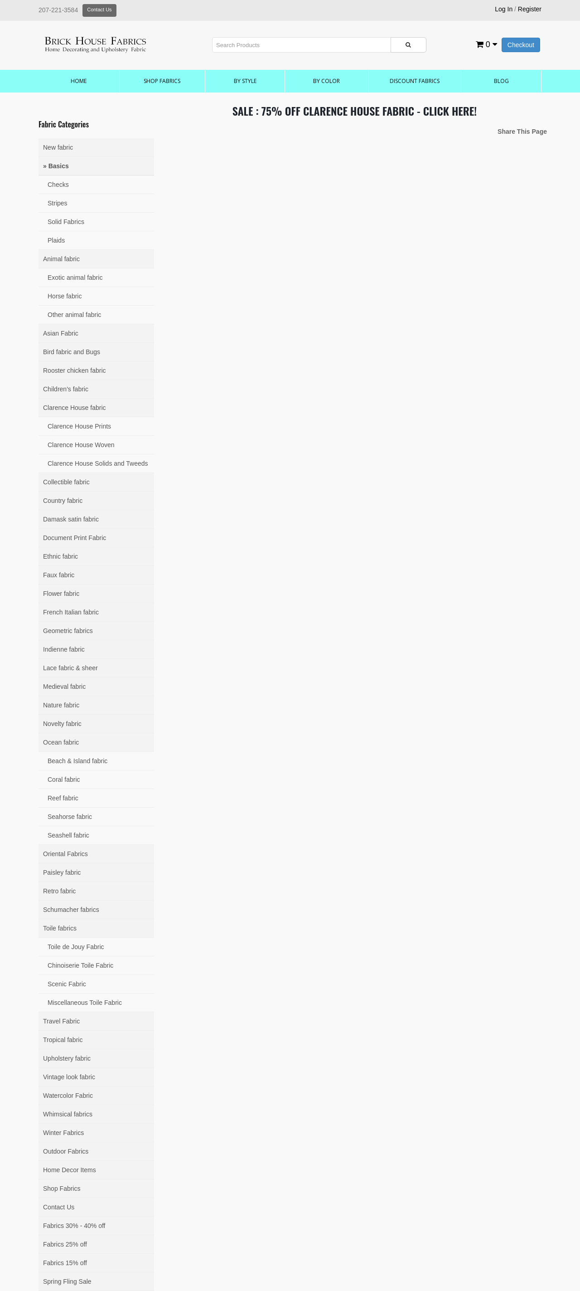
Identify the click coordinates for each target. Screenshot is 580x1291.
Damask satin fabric (71, 519)
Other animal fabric (74, 314)
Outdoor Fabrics (65, 1151)
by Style (245, 81)
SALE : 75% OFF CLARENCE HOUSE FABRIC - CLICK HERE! (354, 110)
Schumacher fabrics (71, 909)
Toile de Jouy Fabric (76, 946)
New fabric (58, 147)
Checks (58, 184)
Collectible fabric (66, 482)
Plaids (56, 240)
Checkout (521, 45)
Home (79, 81)
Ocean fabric (61, 742)
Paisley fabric (62, 872)
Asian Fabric (60, 333)
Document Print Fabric (74, 537)
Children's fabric (65, 389)
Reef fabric (63, 798)
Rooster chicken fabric (74, 370)
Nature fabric (61, 705)
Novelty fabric (62, 723)
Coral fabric (64, 779)
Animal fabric (61, 259)
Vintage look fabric (69, 1077)
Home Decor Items (69, 1170)
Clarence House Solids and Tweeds (98, 463)
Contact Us (99, 9)
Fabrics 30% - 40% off (74, 1225)
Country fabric (62, 500)
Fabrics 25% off (65, 1244)
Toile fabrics (60, 928)
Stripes (58, 203)
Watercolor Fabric (68, 1095)
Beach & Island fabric (77, 761)
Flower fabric (61, 593)
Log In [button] (503, 9)
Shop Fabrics (162, 81)
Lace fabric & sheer (70, 668)
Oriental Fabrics (65, 853)
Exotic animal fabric (75, 277)
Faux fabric (58, 575)
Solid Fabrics (66, 221)
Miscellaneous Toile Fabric (85, 1002)
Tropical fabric (62, 1039)
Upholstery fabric (67, 1058)
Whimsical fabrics (67, 1114)
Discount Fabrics (415, 81)
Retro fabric (59, 891)
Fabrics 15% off (65, 1263)
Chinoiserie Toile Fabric (80, 965)
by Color (326, 81)
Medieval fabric (64, 686)
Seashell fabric (68, 835)
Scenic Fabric (67, 984)
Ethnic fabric (60, 556)
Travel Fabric (61, 1021)
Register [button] (529, 9)
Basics (58, 166)
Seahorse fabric (70, 816)
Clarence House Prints (79, 426)
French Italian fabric (71, 612)
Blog (501, 81)
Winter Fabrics (63, 1132)
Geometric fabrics (68, 630)
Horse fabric (65, 296)
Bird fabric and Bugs (71, 352)
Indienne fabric (64, 649)
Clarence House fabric (74, 407)
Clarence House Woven (81, 444)
